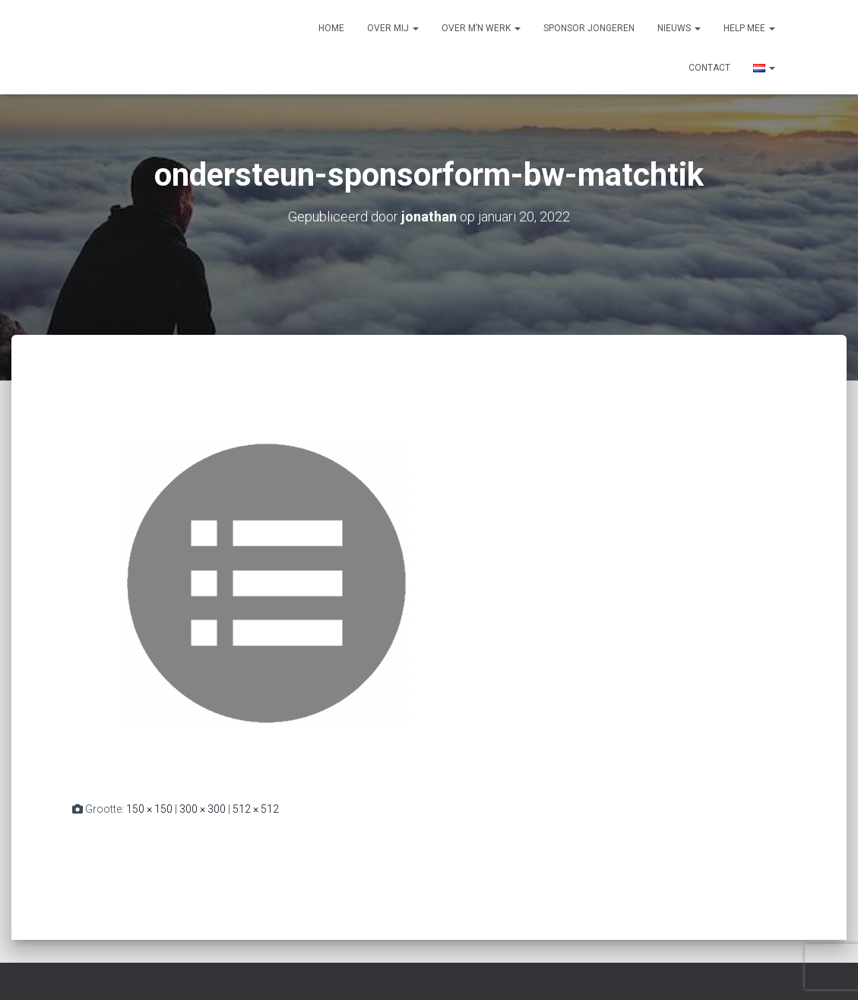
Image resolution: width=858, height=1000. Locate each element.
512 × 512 (256, 809)
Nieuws (679, 28)
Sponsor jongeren (589, 28)
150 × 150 (149, 809)
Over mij (393, 28)
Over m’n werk (481, 28)
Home (331, 28)
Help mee (749, 28)
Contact (709, 67)
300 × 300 (202, 809)
